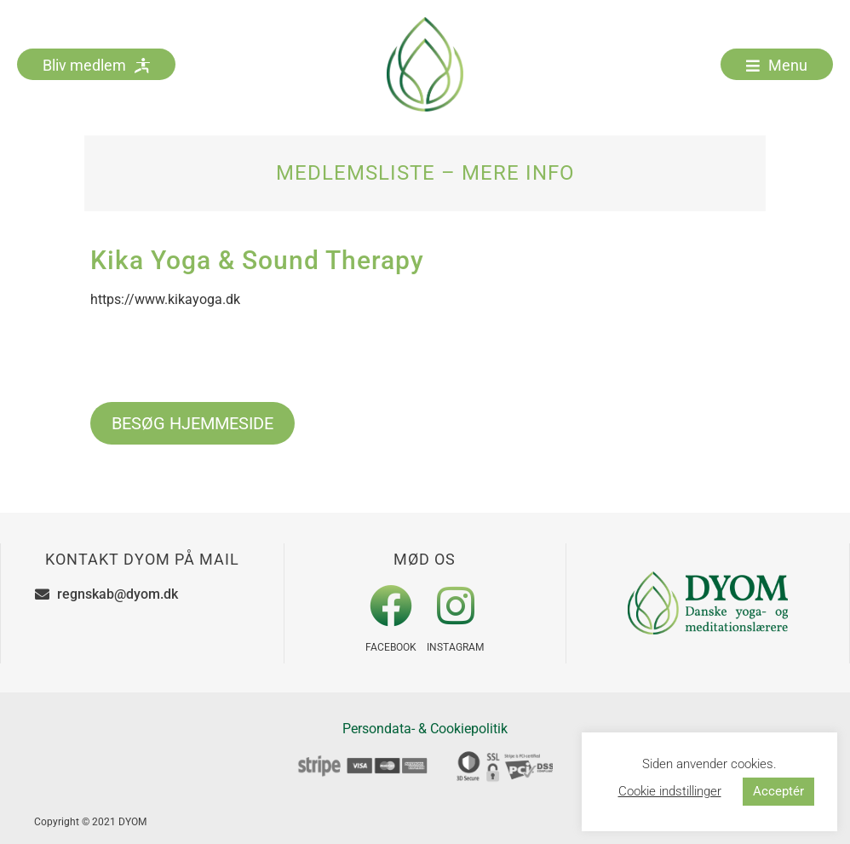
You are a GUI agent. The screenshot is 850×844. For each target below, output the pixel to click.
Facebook (390, 647)
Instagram (455, 647)
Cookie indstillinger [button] (669, 791)
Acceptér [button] (778, 791)
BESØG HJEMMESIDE (192, 423)
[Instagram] (455, 605)
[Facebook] (391, 605)
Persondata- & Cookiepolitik (425, 729)
